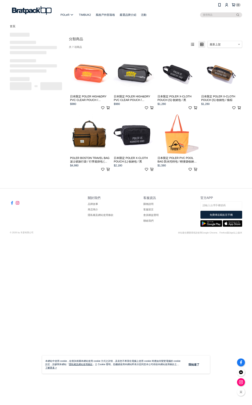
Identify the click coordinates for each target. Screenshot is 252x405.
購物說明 (148, 203)
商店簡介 (93, 209)
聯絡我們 (148, 220)
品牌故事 (93, 203)
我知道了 (193, 364)
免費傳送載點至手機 (221, 214)
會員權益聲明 (151, 215)
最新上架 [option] (215, 44)
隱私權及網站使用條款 (100, 215)
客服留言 (148, 209)
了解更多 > (51, 367)
